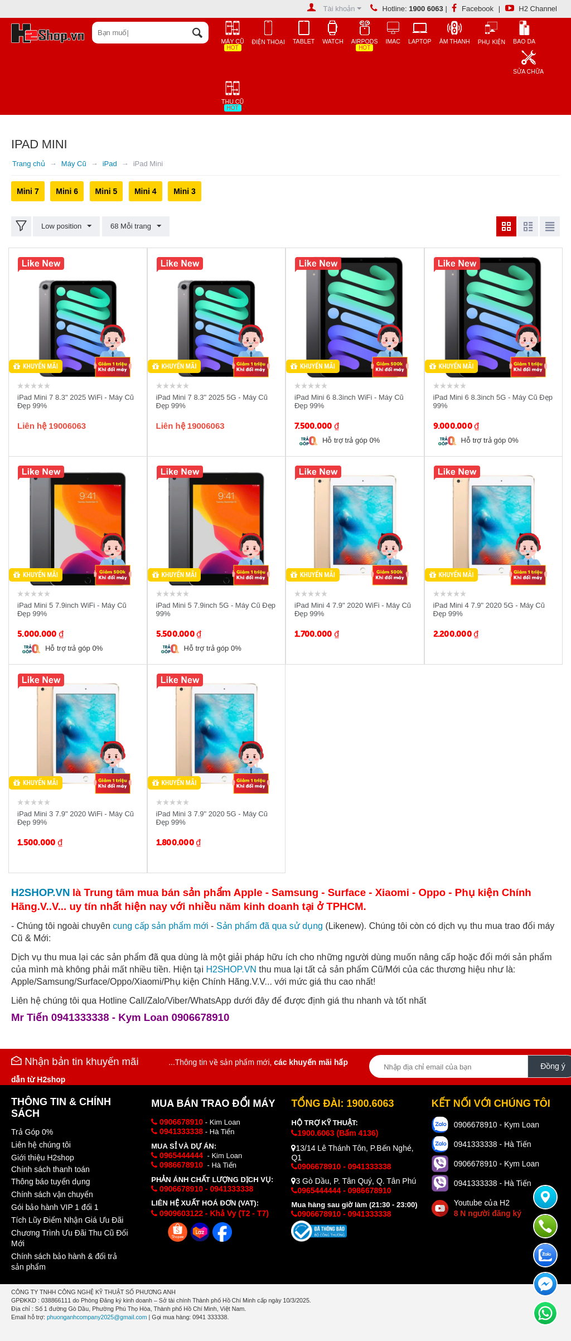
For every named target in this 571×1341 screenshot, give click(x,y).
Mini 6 (67, 191)
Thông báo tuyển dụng (50, 1181)
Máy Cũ (73, 163)
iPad (110, 163)
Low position (66, 226)
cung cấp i (160, 926)
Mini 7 (28, 191)
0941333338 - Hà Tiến (492, 1144)
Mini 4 (145, 191)
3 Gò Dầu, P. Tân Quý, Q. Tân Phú (353, 1181)
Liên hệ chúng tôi (41, 1144)
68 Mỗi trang (135, 226)
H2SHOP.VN (231, 969)
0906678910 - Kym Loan (496, 1124)
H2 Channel (531, 8)
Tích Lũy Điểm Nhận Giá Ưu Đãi (67, 1220)
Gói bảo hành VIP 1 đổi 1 (55, 1207)
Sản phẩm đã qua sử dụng (269, 926)
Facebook (472, 8)
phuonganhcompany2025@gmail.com (97, 1317)
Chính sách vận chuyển (52, 1194)
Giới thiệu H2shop (42, 1157)
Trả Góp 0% (32, 1131)
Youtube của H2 (487, 1208)
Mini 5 (106, 191)
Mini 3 (184, 191)
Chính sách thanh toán (50, 1169)
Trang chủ (28, 163)
